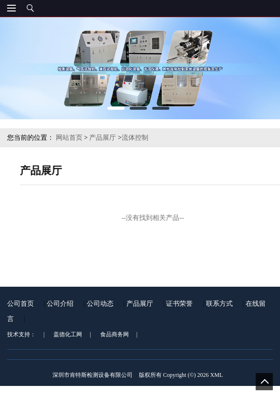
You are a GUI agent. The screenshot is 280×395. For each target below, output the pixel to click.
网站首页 (69, 137)
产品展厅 (102, 137)
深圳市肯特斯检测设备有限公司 (92, 377)
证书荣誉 (179, 306)
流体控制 (135, 137)
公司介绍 (60, 306)
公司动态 (100, 306)
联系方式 (219, 306)
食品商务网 (114, 337)
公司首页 (20, 306)
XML (216, 377)
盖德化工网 (67, 337)
